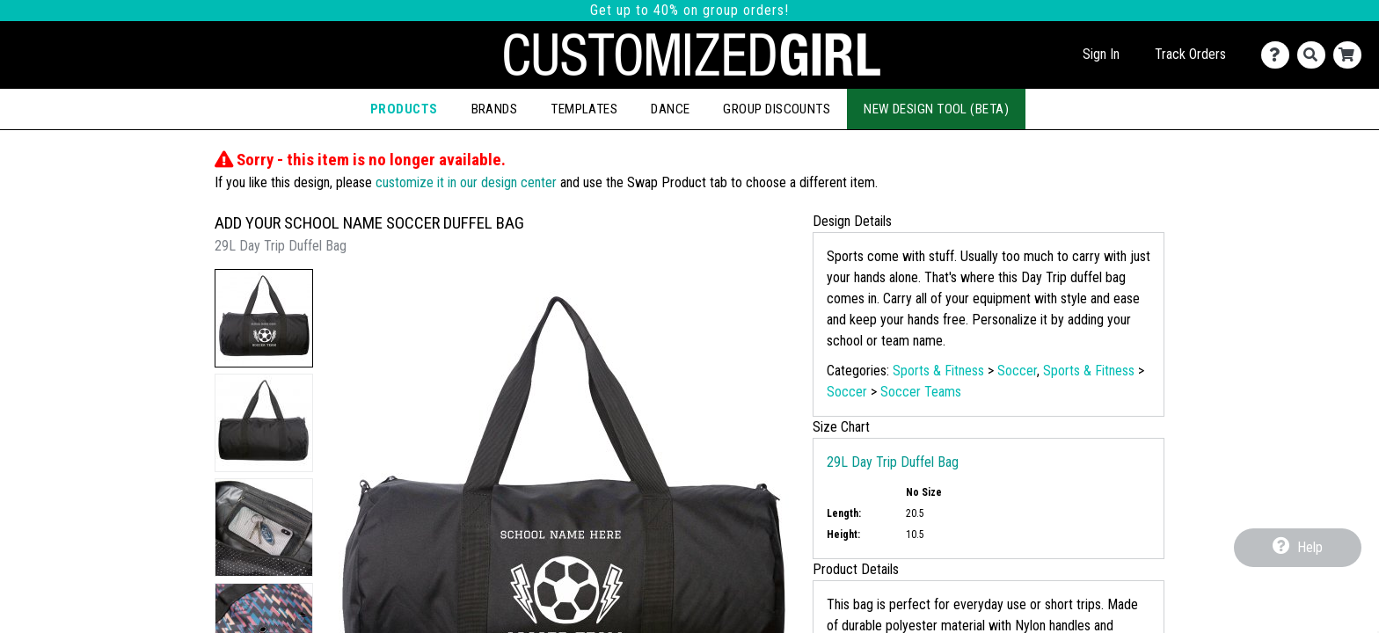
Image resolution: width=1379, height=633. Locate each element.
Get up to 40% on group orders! (689, 10)
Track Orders (1190, 54)
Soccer (1017, 370)
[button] (263, 318)
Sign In (1101, 54)
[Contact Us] (1279, 55)
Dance (670, 109)
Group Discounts (776, 109)
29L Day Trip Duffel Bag (893, 462)
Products (404, 109)
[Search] (1315, 55)
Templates (584, 109)
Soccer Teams (920, 391)
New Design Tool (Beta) (936, 109)
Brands (494, 109)
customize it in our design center (466, 182)
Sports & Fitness (938, 370)
